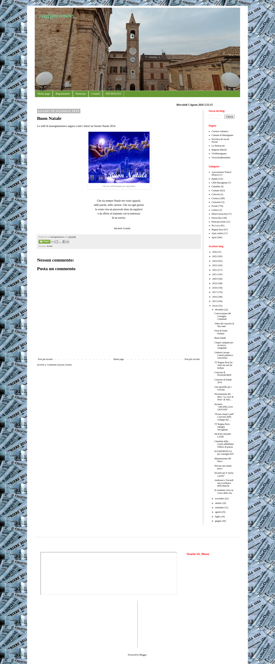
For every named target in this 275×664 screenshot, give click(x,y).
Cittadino (216, 186)
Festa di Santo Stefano (220, 332)
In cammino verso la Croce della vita (223, 491)
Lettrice (215, 210)
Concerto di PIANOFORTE (222, 373)
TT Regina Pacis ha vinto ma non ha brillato (223, 365)
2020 (215, 278)
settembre (220, 507)
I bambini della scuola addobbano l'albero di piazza (224, 444)
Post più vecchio (192, 359)
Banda (215, 178)
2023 (215, 265)
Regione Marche (219, 149)
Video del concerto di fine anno (224, 325)
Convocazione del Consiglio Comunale (222, 316)
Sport (214, 237)
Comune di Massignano (222, 135)
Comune (215, 190)
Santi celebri (217, 233)
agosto (218, 512)
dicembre (219, 309)
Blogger (143, 654)
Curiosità (216, 202)
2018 (215, 287)
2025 (215, 256)
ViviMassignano (219, 153)
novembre (220, 498)
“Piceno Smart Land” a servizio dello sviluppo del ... (224, 417)
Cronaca (215, 198)
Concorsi (216, 194)
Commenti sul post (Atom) (59, 364)
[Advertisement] (51, 624)
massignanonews (56, 16)
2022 (215, 270)
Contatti (95, 93)
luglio (218, 516)
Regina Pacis (217, 229)
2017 (215, 292)
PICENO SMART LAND (222, 435)
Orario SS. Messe (198, 554)
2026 (215, 252)
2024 (215, 261)
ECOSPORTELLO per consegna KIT (224, 452)
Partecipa (81, 93)
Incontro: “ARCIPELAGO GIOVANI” (223, 407)
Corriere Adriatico (220, 131)
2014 (215, 305)
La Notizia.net (218, 145)
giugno (218, 521)
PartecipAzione (219, 221)
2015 (215, 301)
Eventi (49, 246)
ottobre (218, 503)
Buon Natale (220, 338)
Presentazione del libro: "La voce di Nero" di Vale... (224, 397)
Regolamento (63, 93)
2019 (215, 283)
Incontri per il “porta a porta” (223, 474)
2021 (215, 274)
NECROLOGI (113, 93)
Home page (44, 93)
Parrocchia (216, 218)
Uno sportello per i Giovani (223, 388)
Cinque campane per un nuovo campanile (223, 345)
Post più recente (45, 359)
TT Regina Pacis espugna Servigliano (222, 427)
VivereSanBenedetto (221, 157)
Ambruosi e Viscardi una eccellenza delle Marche (223, 483)
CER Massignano (220, 182)
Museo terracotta (219, 214)
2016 (215, 296)
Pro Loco (216, 225)
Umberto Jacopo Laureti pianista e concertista (223, 355)
